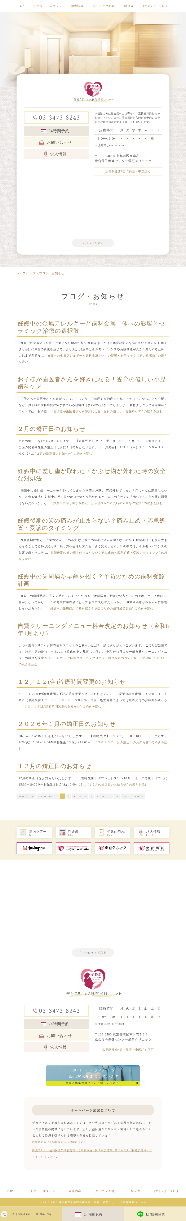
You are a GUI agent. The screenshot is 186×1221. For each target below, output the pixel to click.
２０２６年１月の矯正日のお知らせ (67, 725)
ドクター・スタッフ (48, 6)
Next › (127, 797)
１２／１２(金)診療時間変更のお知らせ (72, 682)
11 (117, 797)
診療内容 (77, 6)
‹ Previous (45, 797)
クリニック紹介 (104, 6)
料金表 (129, 6)
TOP (21, 6)
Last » (139, 797)
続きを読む (107, 412)
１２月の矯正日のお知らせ (55, 767)
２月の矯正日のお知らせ (51, 429)
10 (109, 797)
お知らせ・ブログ (155, 6)
